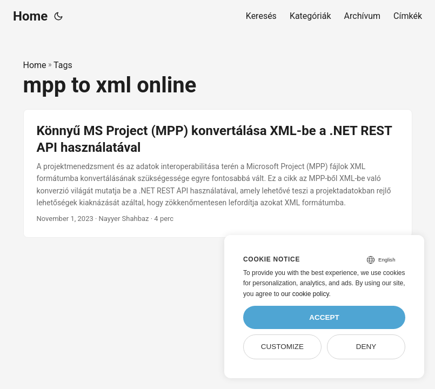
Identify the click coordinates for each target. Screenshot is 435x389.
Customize (282, 347)
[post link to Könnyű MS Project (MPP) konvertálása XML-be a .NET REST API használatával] (218, 174)
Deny (366, 347)
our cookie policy (305, 294)
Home (30, 16)
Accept (324, 317)
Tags (62, 65)
